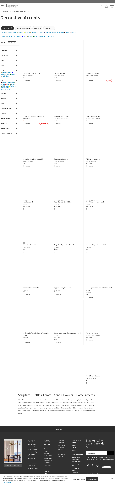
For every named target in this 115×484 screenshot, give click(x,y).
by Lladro (59, 241)
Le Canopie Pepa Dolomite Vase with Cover (98, 281)
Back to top (57, 419)
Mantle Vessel (31, 197)
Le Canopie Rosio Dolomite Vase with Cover (37, 325)
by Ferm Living (30, 116)
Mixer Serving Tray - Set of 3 (36, 155)
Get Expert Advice (33, 458)
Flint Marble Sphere (94, 366)
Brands (74, 438)
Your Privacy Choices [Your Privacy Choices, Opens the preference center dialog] (79, 479)
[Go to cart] (112, 6)
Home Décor (16, 11)
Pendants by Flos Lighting (76, 460)
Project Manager (46, 443)
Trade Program (48, 446)
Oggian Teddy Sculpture (65, 280)
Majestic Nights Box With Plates (68, 239)
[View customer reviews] (106, 456)
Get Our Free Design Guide (13, 456)
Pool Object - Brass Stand (96, 197)
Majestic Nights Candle (34, 280)
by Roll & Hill (29, 241)
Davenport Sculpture (64, 155)
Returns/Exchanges (33, 437)
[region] (57, 479)
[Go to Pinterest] (92, 455)
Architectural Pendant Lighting (77, 451)
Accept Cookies (92, 479)
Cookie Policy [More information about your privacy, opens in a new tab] (7, 482)
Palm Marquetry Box (64, 114)
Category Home (4, 11)
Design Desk (47, 435)
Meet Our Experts (61, 439)
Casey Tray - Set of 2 (94, 72)
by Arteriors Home (31, 74)
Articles (74, 433)
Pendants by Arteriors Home (76, 455)
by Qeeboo (60, 283)
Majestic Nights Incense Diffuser (98, 239)
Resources (46, 469)
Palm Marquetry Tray (94, 114)
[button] (2, 6)
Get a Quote (31, 456)
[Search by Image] (106, 6)
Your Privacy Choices (31, 445)
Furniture (11, 11)
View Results (16, 43)
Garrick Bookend (63, 72)
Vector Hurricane (93, 324)
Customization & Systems (48, 452)
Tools (45, 466)
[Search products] (102, 6)
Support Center (32, 435)
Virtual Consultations (47, 438)
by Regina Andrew (31, 158)
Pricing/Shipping (32, 440)
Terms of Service (105, 449)
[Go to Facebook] (88, 455)
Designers (74, 440)
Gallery (74, 435)
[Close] (112, 479)
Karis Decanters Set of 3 (34, 72)
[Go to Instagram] (97, 455)
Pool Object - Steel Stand (66, 197)
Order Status (31, 449)
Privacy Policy (94, 449)
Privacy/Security (32, 442)
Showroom (61, 435)
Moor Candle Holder (33, 239)
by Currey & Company (93, 74)
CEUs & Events (48, 448)
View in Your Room (47, 456)
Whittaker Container (94, 155)
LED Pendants (76, 447)
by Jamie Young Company (64, 116)
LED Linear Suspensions (75, 464)
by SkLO (28, 199)
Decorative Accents (24, 11)
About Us (61, 433)
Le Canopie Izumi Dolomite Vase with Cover (68, 325)
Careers (60, 442)
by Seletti (89, 285)
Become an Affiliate (61, 446)
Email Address (91, 443)
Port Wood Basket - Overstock (37, 114)
